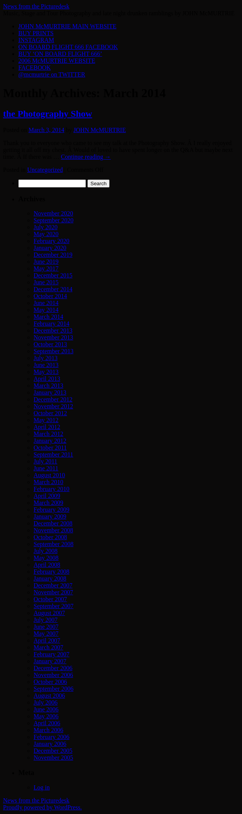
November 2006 (53, 675)
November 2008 (53, 530)
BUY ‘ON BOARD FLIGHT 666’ (60, 54)
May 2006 (46, 716)
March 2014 (48, 316)
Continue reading (86, 156)
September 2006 (53, 688)
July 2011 (45, 461)
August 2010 (49, 475)
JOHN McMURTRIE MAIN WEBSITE (67, 26)
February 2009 (51, 509)
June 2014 (46, 303)
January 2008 (50, 578)
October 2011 (50, 447)
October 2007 (50, 599)
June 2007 (46, 626)
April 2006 (47, 723)
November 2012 (53, 406)
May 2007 (46, 633)
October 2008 (50, 537)
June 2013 (46, 365)
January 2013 (50, 392)
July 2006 (46, 702)
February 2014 (51, 323)
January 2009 (50, 516)
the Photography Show (47, 114)
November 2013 (53, 337)
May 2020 (46, 234)
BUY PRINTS (35, 33)
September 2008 (53, 544)
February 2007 (51, 654)
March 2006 (48, 730)
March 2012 (48, 434)
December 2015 (53, 275)
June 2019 (46, 261)
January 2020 (50, 248)
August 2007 (49, 613)
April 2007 (47, 640)
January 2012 (50, 440)
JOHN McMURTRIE (99, 130)
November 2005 (53, 757)
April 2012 (47, 427)
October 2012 (50, 413)
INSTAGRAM (36, 40)
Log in (42, 787)
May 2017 (46, 268)
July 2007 (46, 620)
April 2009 (47, 496)
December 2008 (53, 523)
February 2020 (51, 241)
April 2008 (47, 564)
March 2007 (48, 647)
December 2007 (53, 585)
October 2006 (50, 682)
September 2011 (53, 454)
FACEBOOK (34, 67)
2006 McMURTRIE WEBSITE (56, 60)
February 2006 (51, 737)
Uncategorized (45, 169)
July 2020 (46, 227)
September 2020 (53, 220)
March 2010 (48, 482)
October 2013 (50, 344)
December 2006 (53, 668)
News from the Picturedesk (36, 6)
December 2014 (53, 289)
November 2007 (53, 592)
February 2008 (51, 571)
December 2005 (53, 750)
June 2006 (46, 709)
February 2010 (51, 489)
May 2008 (46, 558)
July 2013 (46, 358)
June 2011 (46, 468)
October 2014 (50, 296)
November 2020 (53, 213)
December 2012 (53, 399)
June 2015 (46, 282)
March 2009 (48, 502)
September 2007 (53, 606)
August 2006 (49, 695)
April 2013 (47, 378)
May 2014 (46, 310)
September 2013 (53, 351)
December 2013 (53, 330)
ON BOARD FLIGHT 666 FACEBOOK (68, 47)
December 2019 (53, 254)
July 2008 (46, 551)
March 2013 (48, 385)
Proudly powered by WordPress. (42, 807)
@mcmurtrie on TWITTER (51, 74)
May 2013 (46, 372)
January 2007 (50, 661)
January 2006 (50, 744)
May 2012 (46, 420)
